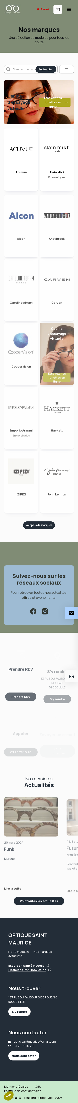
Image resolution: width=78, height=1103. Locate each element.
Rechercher (45, 69)
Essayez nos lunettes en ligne (56, 102)
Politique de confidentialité (22, 1091)
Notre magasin (18, 952)
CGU (38, 1086)
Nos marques (42, 952)
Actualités (15, 956)
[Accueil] (12, 9)
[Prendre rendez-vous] (57, 9)
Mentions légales (16, 1086)
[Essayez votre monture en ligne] (71, 676)
